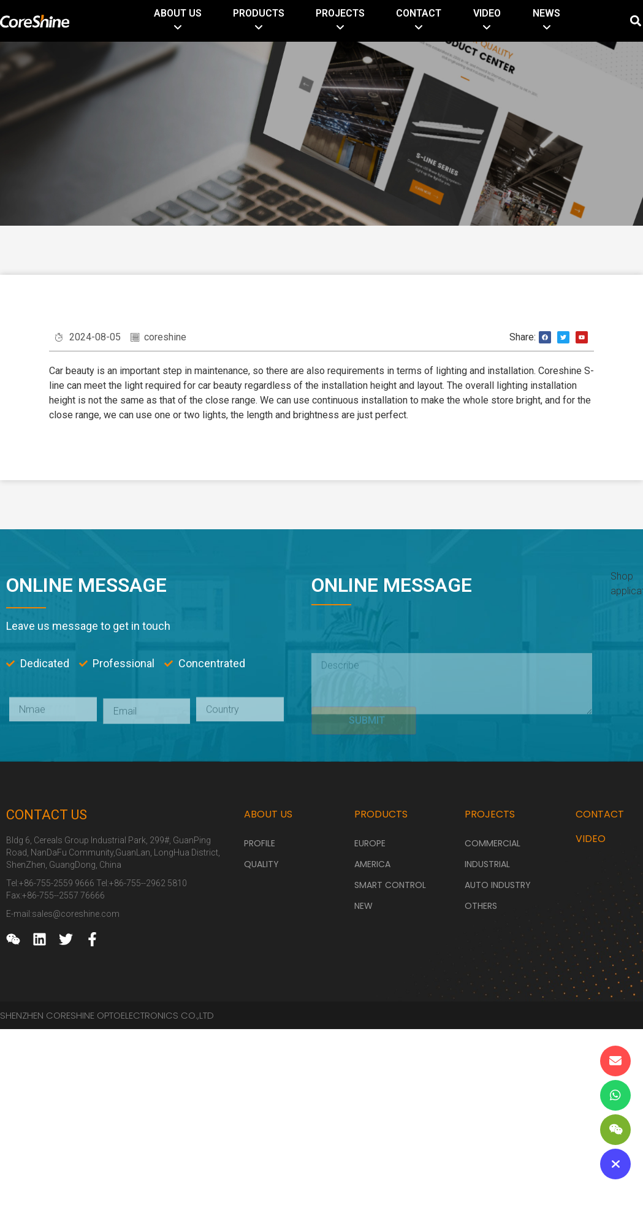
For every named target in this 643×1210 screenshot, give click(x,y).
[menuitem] (178, 21)
